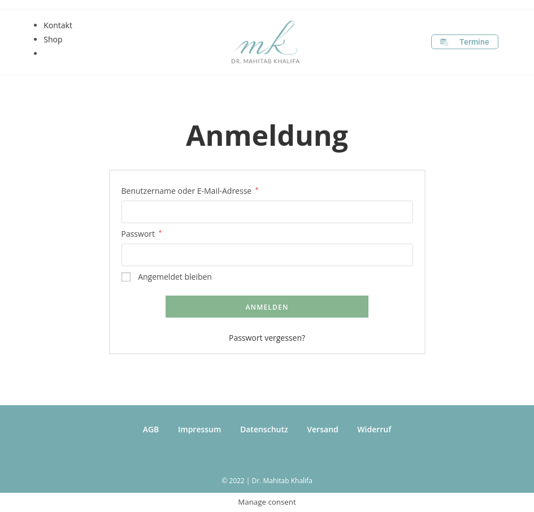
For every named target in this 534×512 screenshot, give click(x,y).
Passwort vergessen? (267, 337)
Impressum (199, 429)
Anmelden (266, 307)
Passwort (141, 233)
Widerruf (374, 429)
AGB (151, 429)
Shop (53, 39)
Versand (322, 429)
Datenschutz (264, 429)
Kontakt (58, 25)
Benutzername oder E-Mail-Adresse (190, 190)
